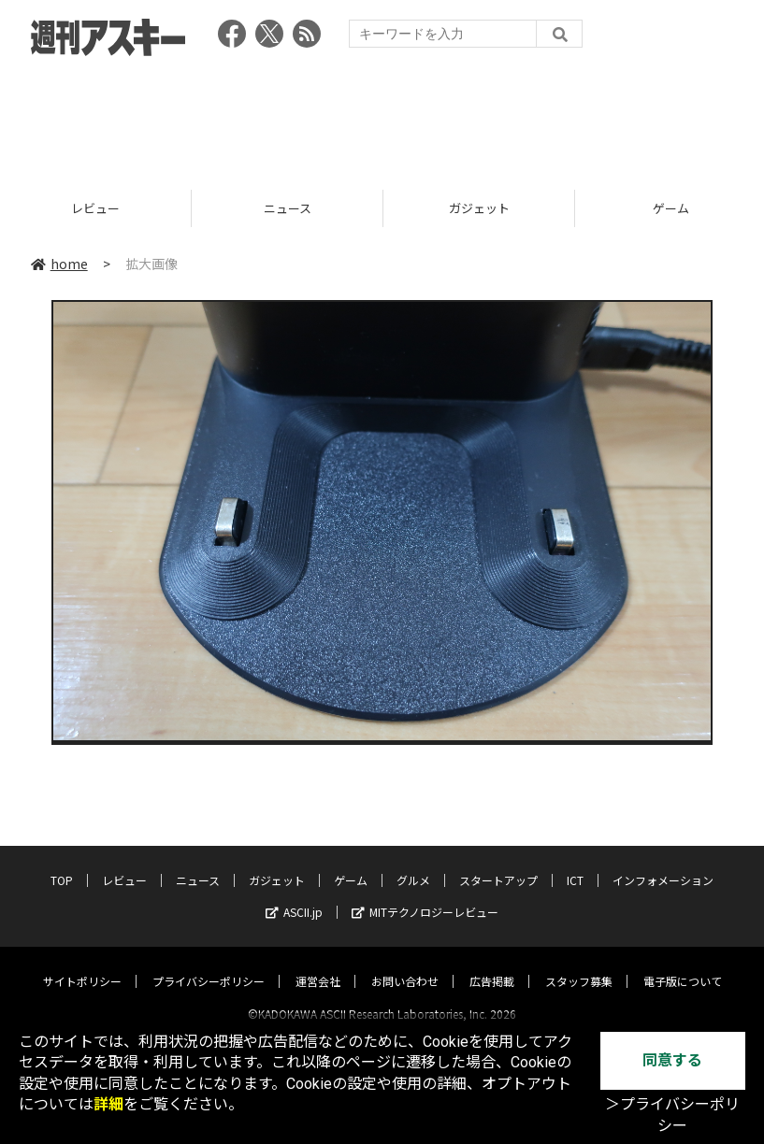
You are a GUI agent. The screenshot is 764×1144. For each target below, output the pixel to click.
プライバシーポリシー (208, 964)
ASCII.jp (294, 895)
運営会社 (318, 964)
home (59, 263)
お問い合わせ (405, 964)
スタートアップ (498, 863)
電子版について (682, 964)
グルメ (413, 863)
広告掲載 (491, 964)
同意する (672, 1060)
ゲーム (351, 863)
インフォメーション (663, 863)
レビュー (96, 208)
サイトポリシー (82, 964)
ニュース (287, 208)
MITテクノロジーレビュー (425, 895)
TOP (61, 863)
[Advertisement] (382, 117)
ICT (575, 863)
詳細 (108, 1104)
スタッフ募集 (579, 964)
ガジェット (479, 208)
